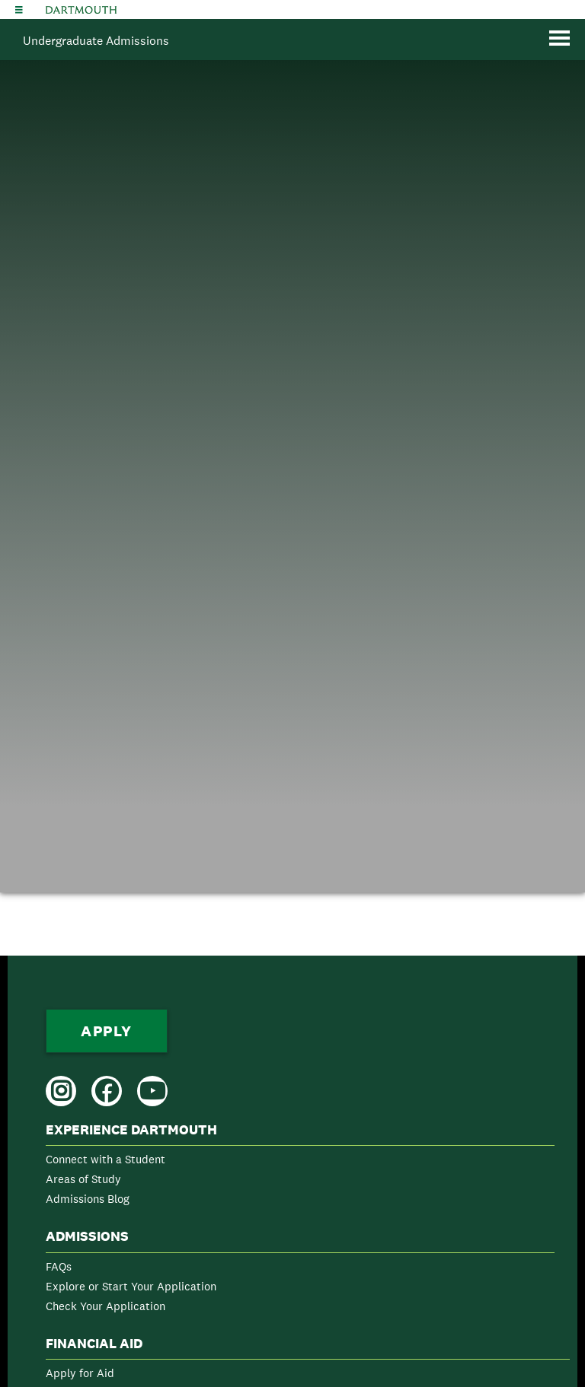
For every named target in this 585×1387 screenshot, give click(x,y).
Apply (107, 1031)
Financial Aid (94, 1343)
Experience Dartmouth (131, 1129)
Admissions (87, 1236)
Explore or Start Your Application (131, 1286)
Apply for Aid (80, 1373)
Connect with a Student (105, 1159)
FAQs (59, 1266)
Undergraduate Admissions (96, 41)
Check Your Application (105, 1306)
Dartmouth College (81, 10)
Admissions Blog (87, 1198)
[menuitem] (300, 1167)
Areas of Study (83, 1179)
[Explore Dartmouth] (19, 9)
